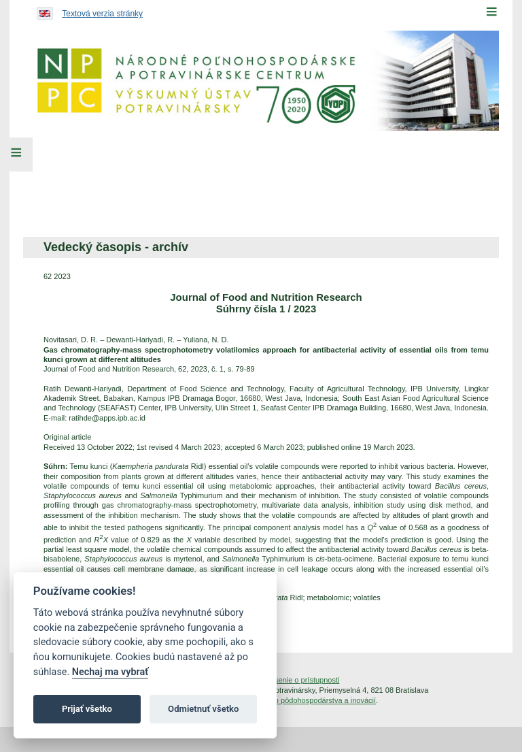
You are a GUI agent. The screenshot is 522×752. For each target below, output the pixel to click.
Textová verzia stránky (102, 13)
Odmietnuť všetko (203, 709)
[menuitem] (113, 182)
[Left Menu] (16, 154)
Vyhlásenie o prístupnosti (298, 680)
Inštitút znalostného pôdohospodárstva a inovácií (295, 700)
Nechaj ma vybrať (110, 672)
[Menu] (491, 11)
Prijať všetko (87, 709)
